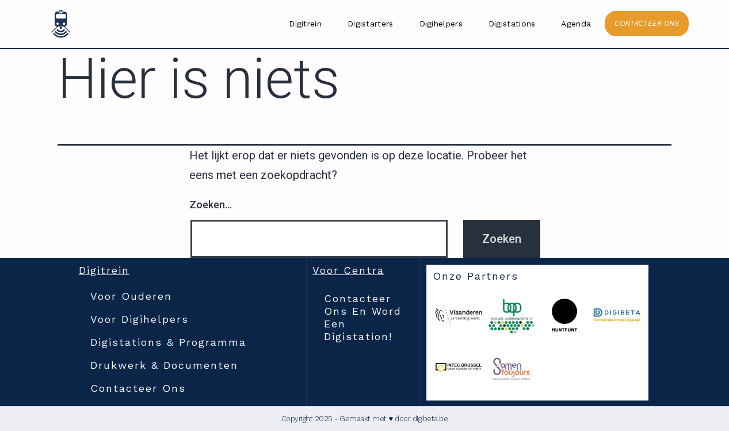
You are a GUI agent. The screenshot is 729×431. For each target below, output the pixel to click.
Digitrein (305, 23)
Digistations (512, 23)
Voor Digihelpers (139, 319)
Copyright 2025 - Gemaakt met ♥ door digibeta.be (364, 418)
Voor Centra (348, 270)
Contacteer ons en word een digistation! (363, 317)
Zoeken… (210, 205)
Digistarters (371, 23)
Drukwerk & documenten (164, 365)
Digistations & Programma (168, 342)
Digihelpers (441, 23)
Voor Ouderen (131, 296)
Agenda (576, 23)
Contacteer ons (138, 388)
